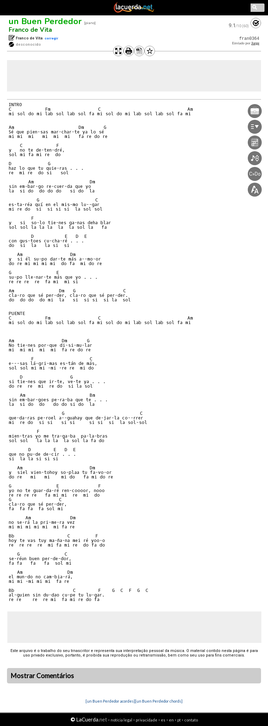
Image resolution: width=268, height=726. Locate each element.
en (171, 720)
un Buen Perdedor (45, 21)
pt (179, 720)
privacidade (146, 720)
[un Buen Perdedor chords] (159, 701)
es (163, 720)
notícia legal (121, 720)
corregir (51, 38)
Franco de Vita (30, 29)
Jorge (255, 43)
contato (191, 720)
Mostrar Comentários (42, 676)
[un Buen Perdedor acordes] (110, 701)
